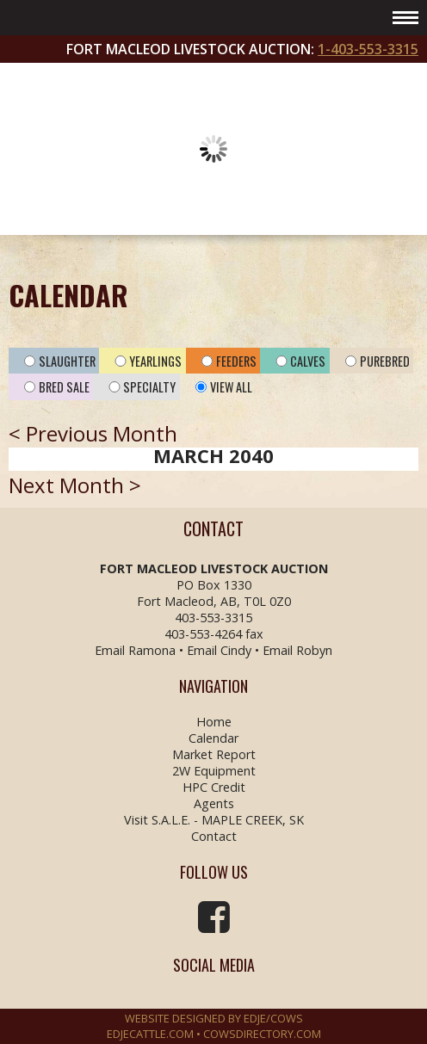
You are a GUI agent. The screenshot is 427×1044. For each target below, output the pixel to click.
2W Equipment (214, 771)
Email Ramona (135, 650)
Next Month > (75, 485)
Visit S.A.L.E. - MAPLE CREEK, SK (214, 820)
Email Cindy (219, 650)
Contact (214, 836)
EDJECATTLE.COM (150, 1033)
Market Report (214, 754)
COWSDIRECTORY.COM (262, 1033)
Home (214, 722)
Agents (214, 803)
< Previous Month (93, 433)
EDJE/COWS (273, 1018)
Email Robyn (297, 650)
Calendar (213, 738)
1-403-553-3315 (368, 49)
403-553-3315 (213, 617)
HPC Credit (214, 787)
